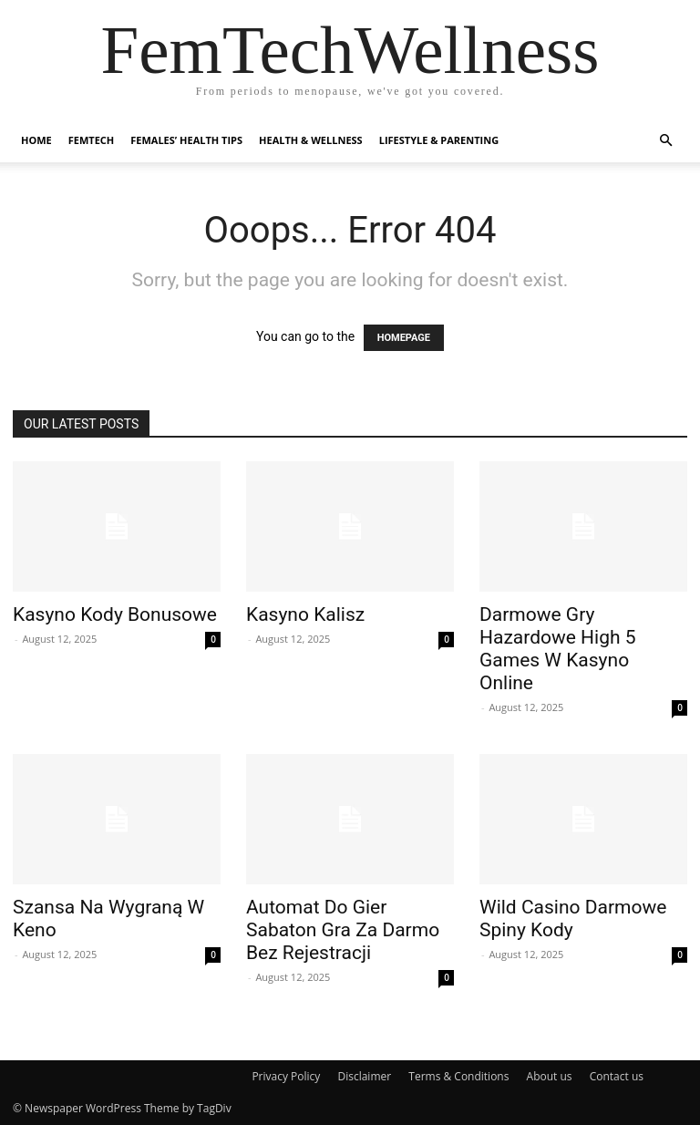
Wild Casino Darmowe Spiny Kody (572, 918)
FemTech (91, 140)
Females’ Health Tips (186, 140)
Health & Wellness (311, 140)
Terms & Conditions (458, 1076)
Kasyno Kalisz (305, 614)
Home (36, 140)
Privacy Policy (286, 1076)
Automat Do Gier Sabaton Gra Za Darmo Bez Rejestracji (342, 930)
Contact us (616, 1076)
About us (549, 1076)
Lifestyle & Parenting (439, 140)
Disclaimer (364, 1076)
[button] (665, 141)
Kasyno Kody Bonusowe (115, 614)
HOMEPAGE (403, 338)
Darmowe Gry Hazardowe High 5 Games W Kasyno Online (557, 649)
